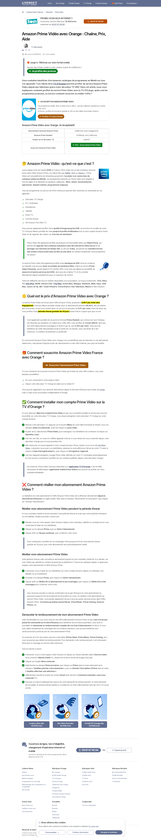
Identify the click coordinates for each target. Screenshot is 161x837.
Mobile (54, 811)
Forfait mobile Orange (59, 775)
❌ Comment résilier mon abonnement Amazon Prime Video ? (125, 112)
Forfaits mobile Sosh (88, 772)
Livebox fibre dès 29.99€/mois (36, 724)
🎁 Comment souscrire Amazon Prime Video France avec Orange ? (125, 98)
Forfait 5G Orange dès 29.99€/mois (94, 724)
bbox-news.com (27, 805)
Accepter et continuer (109, 832)
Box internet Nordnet (119, 772)
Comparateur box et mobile (31, 781)
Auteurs (24, 772)
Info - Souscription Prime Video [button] (87, 145)
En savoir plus (94, 826)
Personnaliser (52, 832)
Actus (50, 3)
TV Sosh (85, 778)
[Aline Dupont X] (26, 50)
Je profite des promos (42, 71)
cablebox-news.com (29, 808)
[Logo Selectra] (29, 3)
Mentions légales (27, 778)
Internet (54, 805)
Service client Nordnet (119, 778)
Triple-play (55, 814)
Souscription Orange (59, 797)
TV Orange (87, 3)
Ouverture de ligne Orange (61, 794)
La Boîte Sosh (86, 775)
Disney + (82, 173)
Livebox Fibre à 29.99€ (126, 55)
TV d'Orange (59, 84)
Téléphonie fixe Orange (60, 784)
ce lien (102, 390)
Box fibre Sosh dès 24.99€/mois (65, 724)
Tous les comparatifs (89, 805)
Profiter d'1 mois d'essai (51, 116)
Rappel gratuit (125, 37)
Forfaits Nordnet (117, 775)
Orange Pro (56, 787)
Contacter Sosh (87, 781)
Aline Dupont (38, 47)
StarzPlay (30, 284)
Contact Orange (101, 3)
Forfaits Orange (74, 3)
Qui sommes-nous (28, 775)
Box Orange (60, 3)
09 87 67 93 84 (58, 24)
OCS (73, 173)
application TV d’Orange (79, 467)
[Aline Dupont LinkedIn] (23, 50)
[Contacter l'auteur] (29, 50)
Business (55, 808)
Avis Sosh (85, 784)
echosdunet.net (27, 811)
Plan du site (26, 790)
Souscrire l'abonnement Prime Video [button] (65, 365)
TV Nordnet (116, 781)
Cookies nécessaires (81, 832)
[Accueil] (23, 12)
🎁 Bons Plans (117, 3)
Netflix (67, 173)
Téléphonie (56, 817)
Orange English (57, 791)
